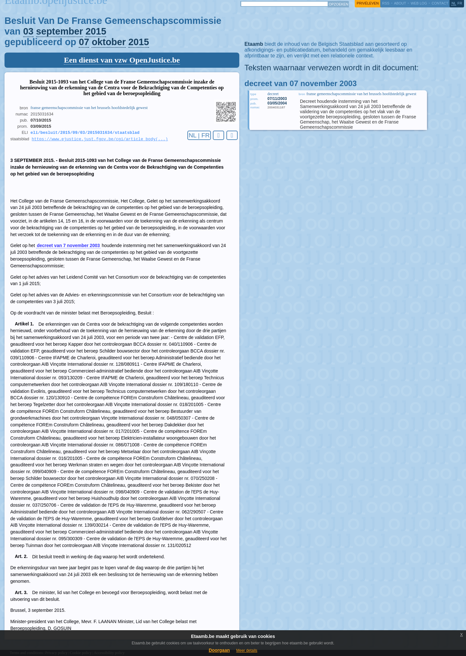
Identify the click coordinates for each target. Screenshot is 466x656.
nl (453, 3)
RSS (385, 3)
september (59, 31)
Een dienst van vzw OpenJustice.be (122, 60)
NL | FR (199, 135)
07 (84, 42)
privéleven (368, 3)
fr (460, 3)
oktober (109, 42)
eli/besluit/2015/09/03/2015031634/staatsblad (85, 133)
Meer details (246, 650)
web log (419, 3)
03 (28, 31)
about (400, 3)
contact (439, 3)
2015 (95, 31)
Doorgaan (219, 650)
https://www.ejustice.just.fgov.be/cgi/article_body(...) (100, 140)
